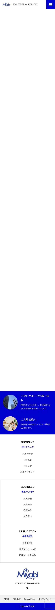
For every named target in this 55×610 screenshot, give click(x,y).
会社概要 (27, 460)
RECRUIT (17, 599)
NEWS (6, 599)
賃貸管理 (27, 498)
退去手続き (27, 543)
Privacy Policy (29, 599)
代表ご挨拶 (27, 454)
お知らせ (27, 465)
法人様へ (27, 516)
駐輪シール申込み (27, 555)
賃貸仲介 (27, 504)
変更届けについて (27, 549)
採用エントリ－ (27, 471)
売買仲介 (27, 510)
